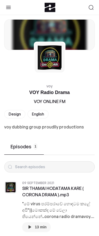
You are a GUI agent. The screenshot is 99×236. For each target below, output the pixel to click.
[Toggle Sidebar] (8, 7)
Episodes (24, 146)
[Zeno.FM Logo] (50, 7)
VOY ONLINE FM (49, 101)
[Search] (91, 7)
